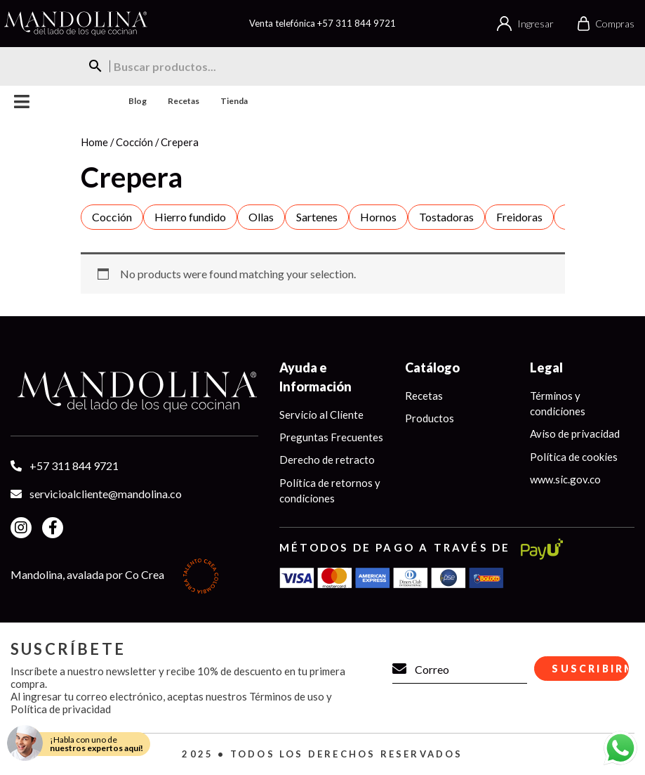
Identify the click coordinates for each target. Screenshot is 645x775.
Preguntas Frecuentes (331, 437)
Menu (22, 101)
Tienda (234, 101)
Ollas (261, 216)
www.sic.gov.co (565, 480)
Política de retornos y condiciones (329, 490)
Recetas (183, 101)
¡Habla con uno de (96, 743)
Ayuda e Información (315, 377)
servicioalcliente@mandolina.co (105, 493)
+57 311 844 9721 (356, 23)
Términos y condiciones (557, 403)
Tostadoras (446, 216)
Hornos (378, 216)
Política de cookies (574, 456)
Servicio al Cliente (321, 414)
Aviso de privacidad (575, 434)
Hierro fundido (190, 216)
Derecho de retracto (327, 460)
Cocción (134, 142)
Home (94, 142)
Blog (137, 101)
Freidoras (519, 216)
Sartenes (317, 216)
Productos (429, 418)
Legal (546, 367)
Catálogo (432, 367)
